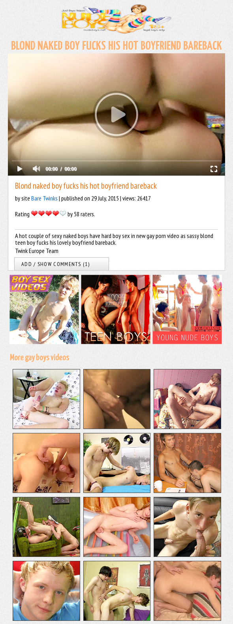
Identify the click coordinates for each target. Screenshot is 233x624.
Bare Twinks (44, 198)
